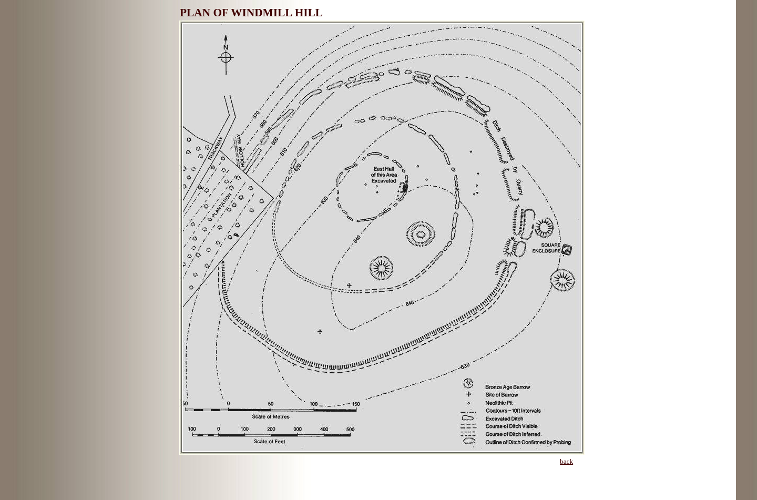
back (566, 461)
